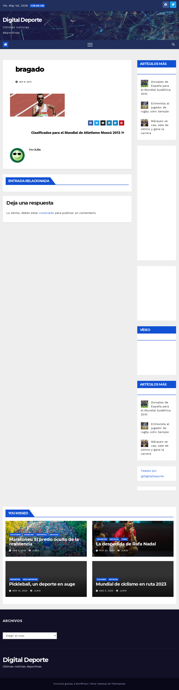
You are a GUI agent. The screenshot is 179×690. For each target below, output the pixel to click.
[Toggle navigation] (90, 44)
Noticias (54, 535)
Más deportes (30, 579)
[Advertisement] (160, 202)
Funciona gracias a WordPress (71, 683)
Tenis (124, 539)
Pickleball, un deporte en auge (42, 584)
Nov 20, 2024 (107, 550)
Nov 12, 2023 (20, 591)
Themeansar (118, 683)
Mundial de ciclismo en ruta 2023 (131, 584)
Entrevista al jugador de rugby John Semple (155, 107)
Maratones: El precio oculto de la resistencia (44, 542)
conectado (46, 213)
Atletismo (15, 535)
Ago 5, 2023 (106, 591)
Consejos (29, 535)
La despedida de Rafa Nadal (126, 544)
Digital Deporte (22, 20)
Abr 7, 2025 (19, 550)
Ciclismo (101, 579)
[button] (173, 44)
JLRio (37, 149)
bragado (29, 69)
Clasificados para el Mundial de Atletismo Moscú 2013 (77, 133)
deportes (42, 535)
